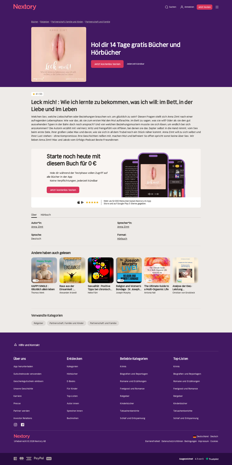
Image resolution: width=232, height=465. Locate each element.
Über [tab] (34, 214)
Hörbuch (122, 238)
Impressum (203, 441)
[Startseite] (88, 7)
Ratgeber (44, 22)
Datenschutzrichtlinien (172, 441)
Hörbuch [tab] (46, 214)
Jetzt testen (204, 7)
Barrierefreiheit (152, 441)
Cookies (214, 441)
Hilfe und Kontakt (27, 345)
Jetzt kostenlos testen (107, 64)
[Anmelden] (187, 7)
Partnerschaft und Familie (97, 22)
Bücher (34, 22)
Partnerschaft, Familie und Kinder (67, 22)
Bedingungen (190, 441)
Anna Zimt (37, 226)
